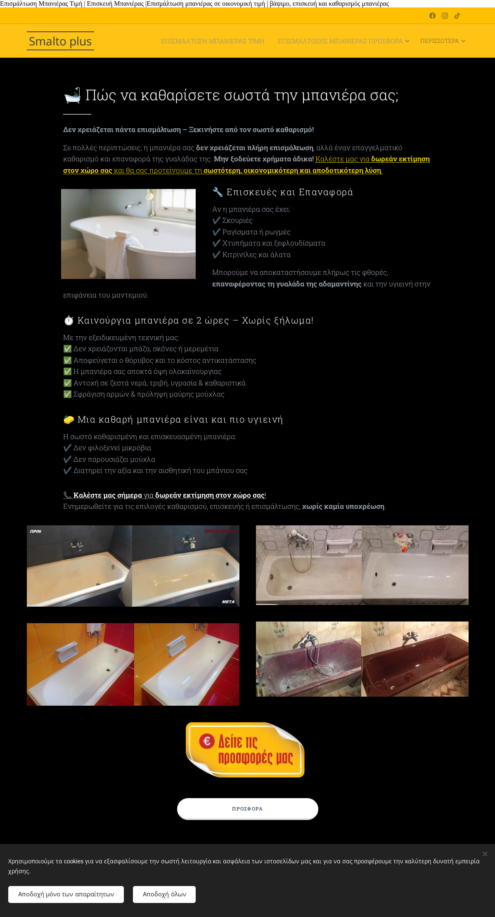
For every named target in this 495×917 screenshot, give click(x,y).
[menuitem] (180, 41)
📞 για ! (164, 495)
